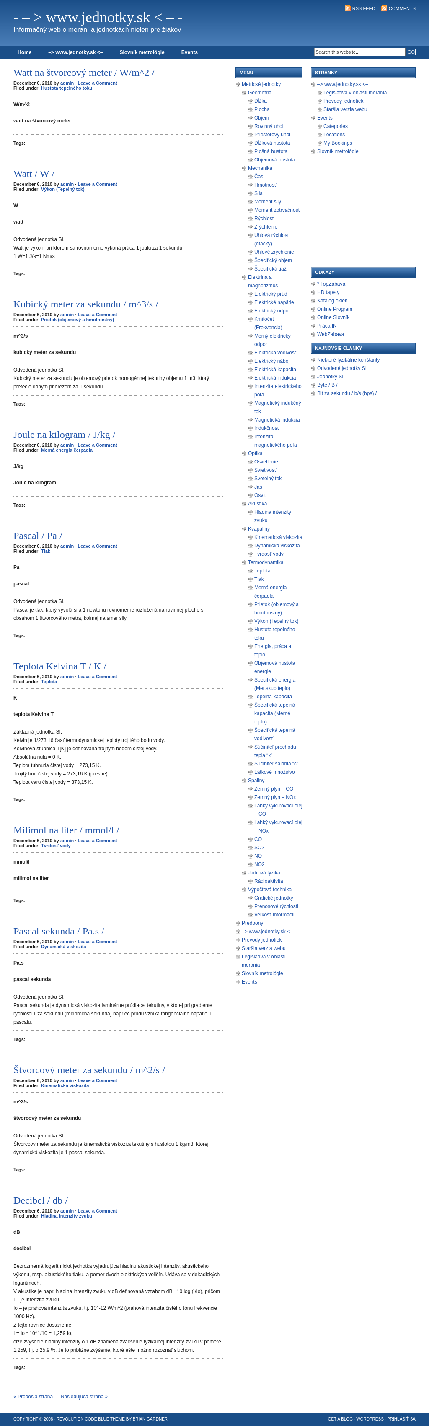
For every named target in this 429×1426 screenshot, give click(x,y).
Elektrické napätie (274, 302)
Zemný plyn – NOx (275, 797)
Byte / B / (327, 385)
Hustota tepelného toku (66, 88)
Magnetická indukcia (277, 420)
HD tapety (328, 292)
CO (258, 839)
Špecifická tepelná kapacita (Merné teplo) (274, 713)
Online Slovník (333, 317)
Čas (258, 177)
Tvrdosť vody (56, 845)
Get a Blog (340, 1419)
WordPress (370, 1419)
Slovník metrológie (141, 52)
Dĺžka (260, 101)
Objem (261, 118)
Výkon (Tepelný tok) (63, 189)
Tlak (45, 551)
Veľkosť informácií (274, 915)
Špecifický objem (273, 260)
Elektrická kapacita (275, 369)
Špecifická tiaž (270, 269)
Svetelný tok (268, 478)
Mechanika (260, 168)
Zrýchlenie (265, 227)
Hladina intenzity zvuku (66, 1215)
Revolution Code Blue (83, 1419)
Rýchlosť (264, 218)
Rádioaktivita (268, 881)
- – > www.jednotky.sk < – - (98, 17)
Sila (258, 193)
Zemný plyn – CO (273, 789)
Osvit (260, 495)
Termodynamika (266, 562)
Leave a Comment (97, 83)
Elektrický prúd (270, 294)
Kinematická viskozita (65, 1085)
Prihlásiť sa (401, 1419)
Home (24, 52)
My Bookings (337, 143)
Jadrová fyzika (264, 873)
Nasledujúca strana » (84, 1397)
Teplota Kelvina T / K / (59, 666)
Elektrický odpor (272, 311)
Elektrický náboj (271, 361)
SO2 (259, 848)
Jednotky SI (330, 377)
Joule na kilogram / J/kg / (64, 434)
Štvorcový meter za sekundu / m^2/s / (89, 1069)
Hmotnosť (265, 185)
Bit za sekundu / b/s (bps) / (347, 393)
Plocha (262, 109)
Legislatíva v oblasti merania (355, 93)
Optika (255, 453)
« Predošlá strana (33, 1397)
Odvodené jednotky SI (342, 368)
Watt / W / (33, 173)
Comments (402, 8)
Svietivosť (265, 470)
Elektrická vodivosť (275, 353)
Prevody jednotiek (262, 940)
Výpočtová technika (270, 890)
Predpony (252, 923)
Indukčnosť (266, 428)
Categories (335, 126)
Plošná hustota (270, 151)
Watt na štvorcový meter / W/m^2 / (84, 72)
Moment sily (267, 202)
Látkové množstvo (274, 772)
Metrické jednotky (261, 84)
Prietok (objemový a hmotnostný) (77, 319)
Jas (258, 487)
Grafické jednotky (273, 898)
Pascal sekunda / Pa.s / (58, 931)
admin (67, 83)
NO (258, 856)
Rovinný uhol (268, 126)
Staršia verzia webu (264, 948)
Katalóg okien (332, 301)
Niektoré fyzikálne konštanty (348, 360)
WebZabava (330, 334)
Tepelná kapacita (273, 697)
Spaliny (256, 780)
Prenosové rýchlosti (276, 906)
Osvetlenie (266, 462)
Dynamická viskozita (63, 946)
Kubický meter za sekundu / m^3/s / (85, 304)
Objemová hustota (274, 160)
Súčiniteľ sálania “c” (276, 764)
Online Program (334, 309)
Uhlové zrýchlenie (274, 252)
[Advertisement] (318, 27)
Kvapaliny (259, 529)
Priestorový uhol (272, 135)
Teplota (49, 681)
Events (189, 52)
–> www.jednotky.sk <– (75, 52)
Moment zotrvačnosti (277, 210)
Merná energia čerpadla (67, 450)
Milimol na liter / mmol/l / (66, 830)
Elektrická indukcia (275, 378)
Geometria (259, 93)
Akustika (257, 504)
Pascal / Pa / (37, 535)
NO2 (259, 864)
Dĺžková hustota (272, 143)
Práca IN (327, 326)
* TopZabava (331, 284)
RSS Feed (363, 8)
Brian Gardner (150, 1419)
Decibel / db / (40, 1200)
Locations (334, 135)
